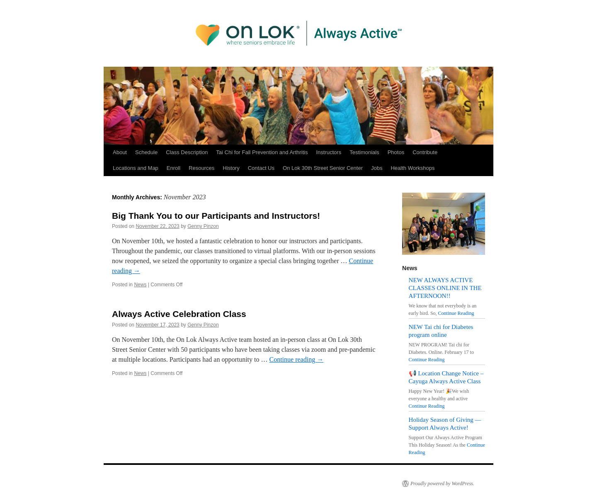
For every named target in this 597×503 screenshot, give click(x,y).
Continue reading (296, 359)
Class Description (187, 152)
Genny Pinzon (202, 226)
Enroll (173, 168)
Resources (201, 168)
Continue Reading (456, 313)
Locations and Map (135, 168)
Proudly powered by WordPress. (442, 483)
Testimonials (364, 152)
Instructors (328, 152)
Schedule (146, 152)
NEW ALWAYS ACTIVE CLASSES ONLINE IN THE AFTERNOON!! (445, 288)
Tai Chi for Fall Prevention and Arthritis (262, 152)
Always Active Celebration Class (179, 314)
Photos (396, 152)
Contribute (425, 152)
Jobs (376, 168)
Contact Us (261, 168)
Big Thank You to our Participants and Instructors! (216, 215)
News (140, 285)
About (120, 152)
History (231, 168)
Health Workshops (412, 168)
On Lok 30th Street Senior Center (323, 168)
